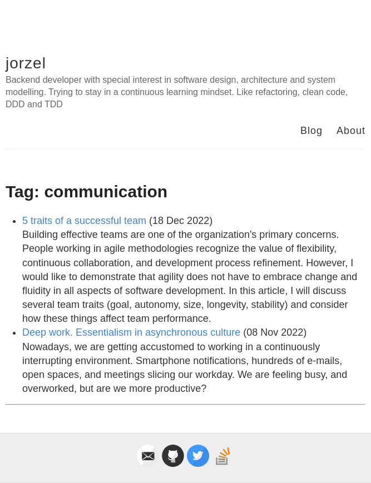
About (351, 130)
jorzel (26, 63)
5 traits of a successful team (84, 220)
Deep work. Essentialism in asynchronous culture (131, 332)
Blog (311, 130)
